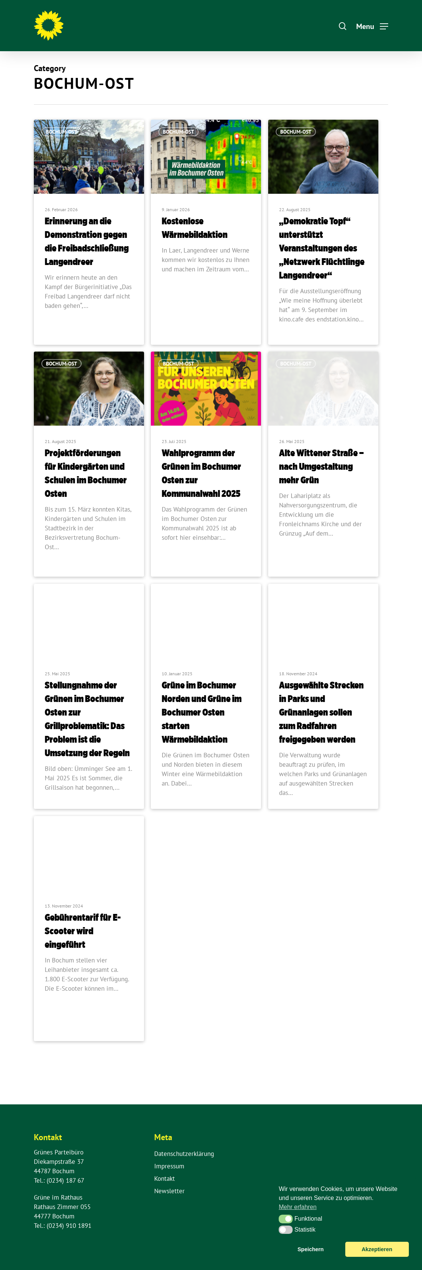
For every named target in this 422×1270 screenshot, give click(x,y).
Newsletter (169, 1191)
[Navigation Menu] (372, 25)
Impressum (169, 1166)
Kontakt (164, 1178)
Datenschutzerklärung (184, 1154)
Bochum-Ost (61, 131)
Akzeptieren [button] (376, 1249)
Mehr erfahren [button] (298, 1207)
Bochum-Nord (180, 606)
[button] (286, 1219)
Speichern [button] (311, 1249)
